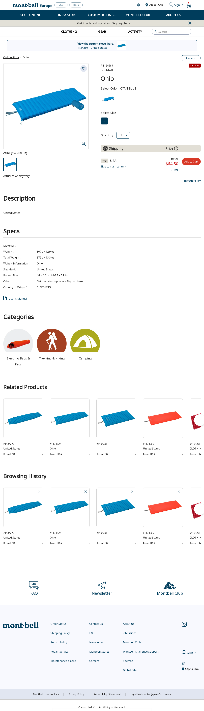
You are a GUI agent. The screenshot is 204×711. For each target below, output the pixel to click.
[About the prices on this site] (176, 148)
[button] (192, 181)
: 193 (175, 169)
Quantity (107, 135)
